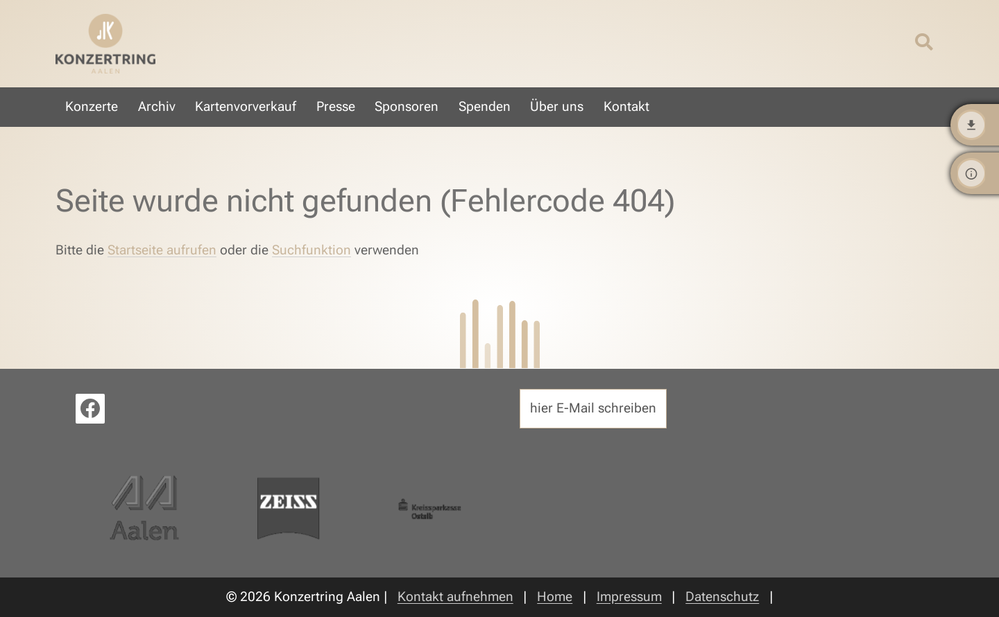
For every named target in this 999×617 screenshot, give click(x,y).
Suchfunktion (311, 250)
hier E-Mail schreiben (593, 408)
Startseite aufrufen (162, 250)
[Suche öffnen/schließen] (924, 43)
